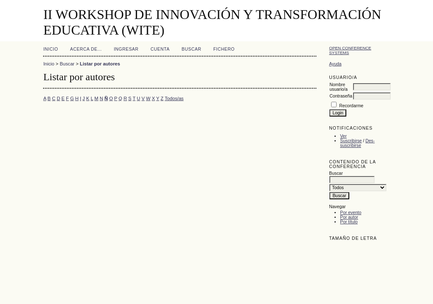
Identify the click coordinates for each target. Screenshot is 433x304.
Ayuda (335, 64)
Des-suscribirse (357, 143)
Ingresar (126, 49)
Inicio (50, 49)
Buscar (191, 49)
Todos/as (174, 98)
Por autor (349, 217)
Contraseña (340, 96)
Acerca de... (86, 49)
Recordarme (351, 105)
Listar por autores (100, 63)
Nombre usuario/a (338, 87)
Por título (349, 222)
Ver (343, 136)
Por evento (350, 212)
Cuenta (160, 49)
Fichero (223, 49)
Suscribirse (351, 140)
